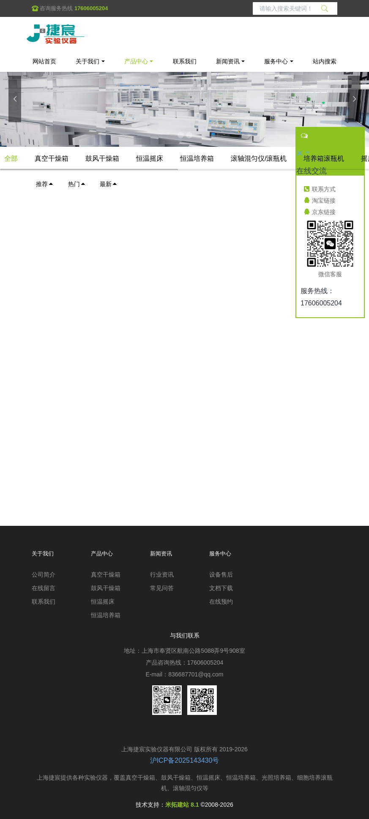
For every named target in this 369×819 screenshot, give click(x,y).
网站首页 (44, 61)
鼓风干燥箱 (102, 158)
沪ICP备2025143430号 (184, 760)
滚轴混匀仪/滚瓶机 (259, 158)
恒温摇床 (149, 158)
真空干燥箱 (51, 158)
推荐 (45, 184)
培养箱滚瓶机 (323, 158)
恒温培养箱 (197, 158)
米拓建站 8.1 (182, 804)
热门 (77, 184)
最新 (109, 184)
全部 (11, 158)
